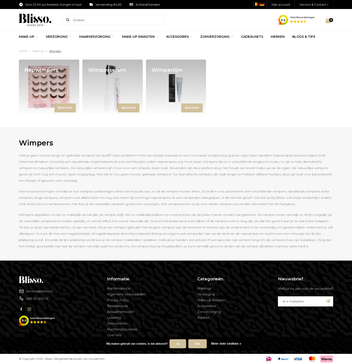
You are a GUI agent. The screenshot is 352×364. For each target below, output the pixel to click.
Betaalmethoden (120, 312)
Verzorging (59, 37)
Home (23, 51)
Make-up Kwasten (140, 37)
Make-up (28, 37)
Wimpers (55, 51)
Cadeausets (252, 37)
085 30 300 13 (33, 298)
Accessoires (179, 37)
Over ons (114, 335)
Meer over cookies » (226, 343)
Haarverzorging (96, 37)
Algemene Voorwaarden (126, 294)
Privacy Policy (118, 300)
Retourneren (117, 324)
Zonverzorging (216, 37)
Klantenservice (118, 288)
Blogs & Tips (303, 37)
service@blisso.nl (36, 291)
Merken (278, 37)
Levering (114, 318)
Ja (177, 343)
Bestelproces (117, 306)
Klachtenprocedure (122, 329)
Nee (197, 343)
